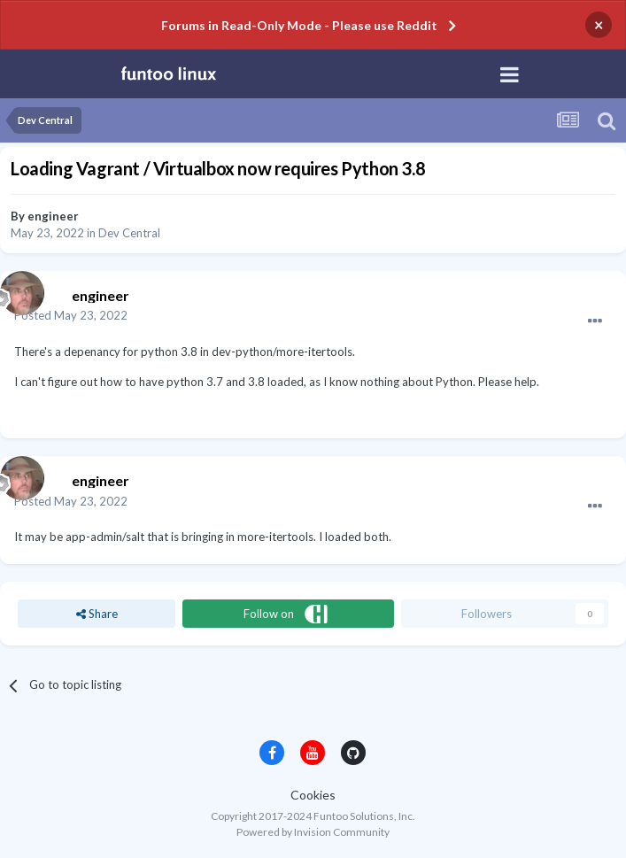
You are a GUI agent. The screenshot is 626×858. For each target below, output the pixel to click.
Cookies (313, 794)
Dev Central (129, 233)
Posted (71, 315)
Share (97, 613)
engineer (53, 216)
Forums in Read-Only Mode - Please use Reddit (299, 25)
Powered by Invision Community (313, 832)
